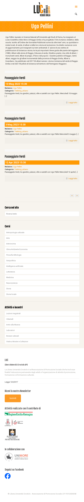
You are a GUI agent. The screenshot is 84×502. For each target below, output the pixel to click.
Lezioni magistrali (13, 313)
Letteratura (10, 272)
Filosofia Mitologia (13, 255)
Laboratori (10, 330)
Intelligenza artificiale (14, 266)
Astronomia (11, 244)
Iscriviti (12, 398)
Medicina (10, 277)
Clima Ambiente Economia (16, 249)
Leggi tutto (73, 102)
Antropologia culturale (15, 232)
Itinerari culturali (12, 336)
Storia (8, 289)
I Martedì (9, 319)
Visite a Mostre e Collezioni (17, 341)
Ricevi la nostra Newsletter (18, 391)
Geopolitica (11, 260)
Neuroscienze (11, 283)
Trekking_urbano (21, 91)
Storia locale (11, 294)
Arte (8, 238)
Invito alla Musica (13, 325)
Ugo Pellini (17, 88)
